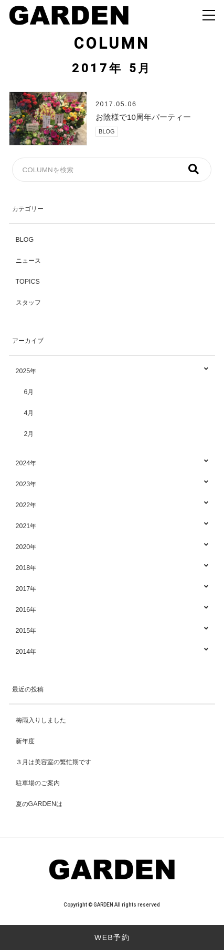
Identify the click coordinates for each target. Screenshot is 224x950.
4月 (29, 413)
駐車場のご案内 (38, 783)
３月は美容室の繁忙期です (53, 762)
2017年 (112, 589)
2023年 (112, 484)
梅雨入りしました (41, 720)
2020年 (112, 547)
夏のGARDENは (39, 804)
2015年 (112, 630)
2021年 (112, 526)
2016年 (112, 610)
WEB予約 (112, 937)
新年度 (25, 741)
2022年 (112, 505)
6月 (29, 392)
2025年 (112, 371)
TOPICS (28, 281)
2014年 (112, 651)
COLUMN (112, 43)
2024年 (112, 463)
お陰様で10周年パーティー (143, 117)
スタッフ (28, 302)
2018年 (112, 568)
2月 (29, 434)
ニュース (28, 260)
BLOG (107, 131)
